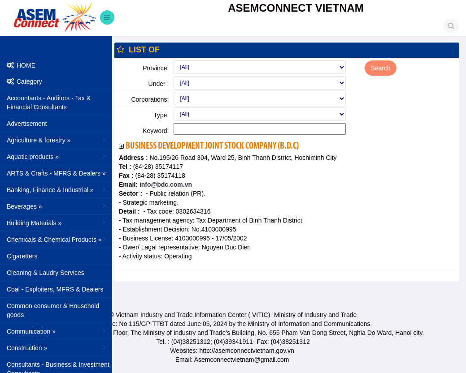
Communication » (57, 331)
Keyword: (156, 130)
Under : (158, 83)
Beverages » (57, 206)
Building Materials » (57, 223)
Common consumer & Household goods (53, 310)
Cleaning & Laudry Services (45, 272)
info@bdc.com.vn (165, 184)
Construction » (57, 347)
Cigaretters (22, 256)
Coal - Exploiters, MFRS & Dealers (55, 289)
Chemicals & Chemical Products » (57, 239)
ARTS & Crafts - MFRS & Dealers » (57, 173)
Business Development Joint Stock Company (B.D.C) (212, 146)
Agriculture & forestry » (57, 140)
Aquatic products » (57, 156)
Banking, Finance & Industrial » (57, 189)
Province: (156, 68)
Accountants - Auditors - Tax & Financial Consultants (49, 102)
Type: (161, 115)
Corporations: (150, 99)
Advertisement (27, 123)
